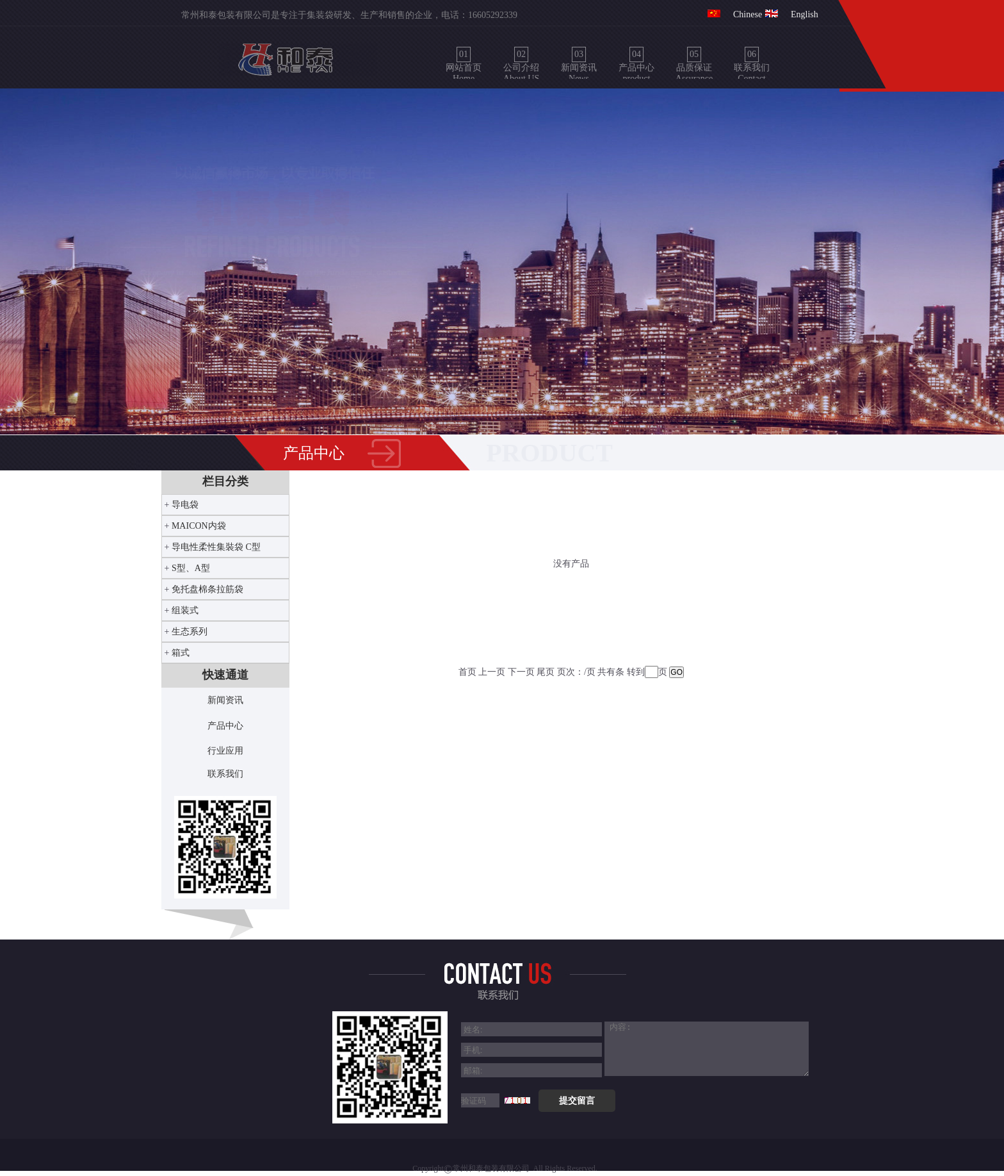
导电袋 (185, 504)
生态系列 (189, 631)
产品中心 (225, 726)
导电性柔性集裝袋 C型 (216, 547)
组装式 (185, 610)
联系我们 (225, 774)
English (804, 14)
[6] (718, 1049)
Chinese (747, 14)
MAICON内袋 (199, 526)
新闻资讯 (225, 700)
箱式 (181, 653)
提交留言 (577, 1100)
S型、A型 (191, 568)
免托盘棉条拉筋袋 (207, 589)
